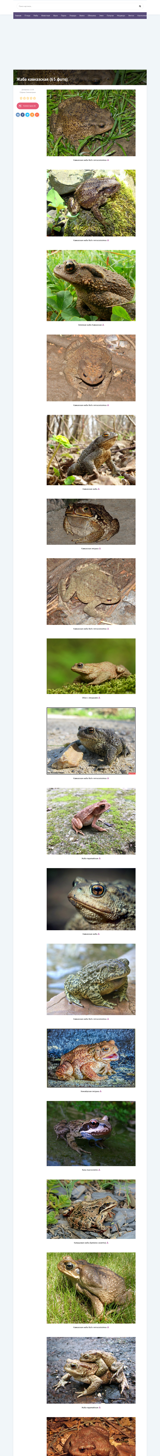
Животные (45, 15)
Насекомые (142, 15)
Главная (18, 15)
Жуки (55, 15)
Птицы (27, 15)
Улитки (131, 15)
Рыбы (36, 15)
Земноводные (31, 92)
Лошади (72, 15)
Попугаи (110, 15)
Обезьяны (92, 15)
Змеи (101, 15)
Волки (81, 15)
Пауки (63, 15)
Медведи (121, 15)
